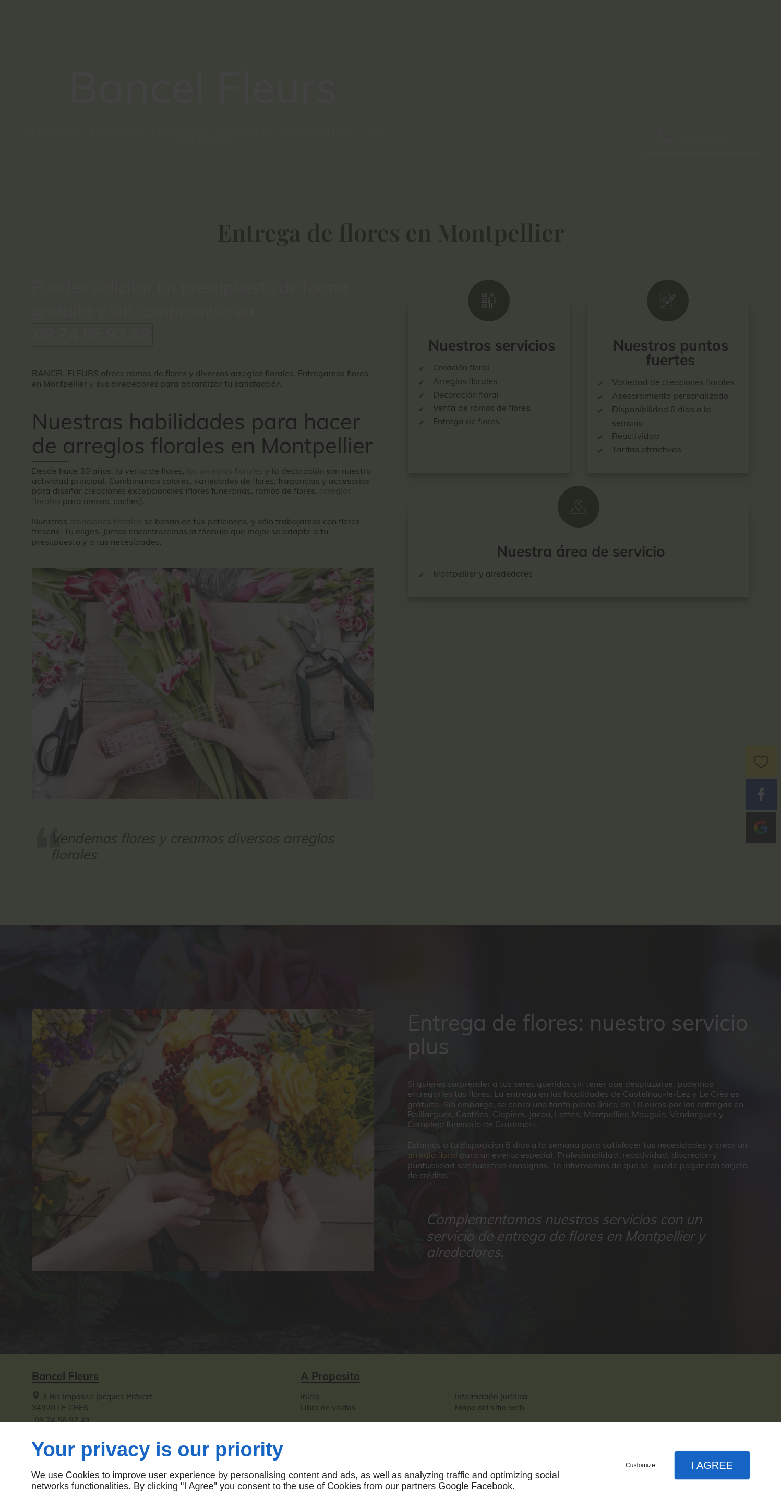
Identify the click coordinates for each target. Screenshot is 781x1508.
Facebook (491, 1486)
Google (453, 1486)
